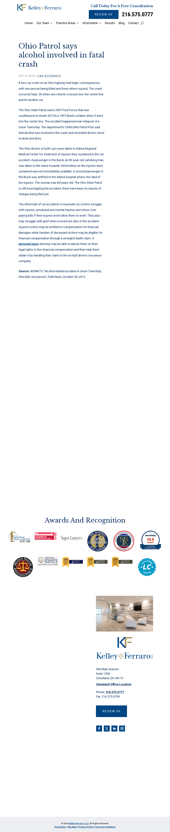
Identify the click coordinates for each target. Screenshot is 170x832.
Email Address (36, 724)
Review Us (104, 14)
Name (29, 687)
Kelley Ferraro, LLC (79, 823)
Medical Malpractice (131, 333)
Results (110, 23)
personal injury (29, 244)
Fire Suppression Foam (135, 309)
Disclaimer (30, 777)
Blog (122, 23)
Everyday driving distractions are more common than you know (134, 160)
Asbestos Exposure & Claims (131, 234)
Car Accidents (49, 75)
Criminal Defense (129, 285)
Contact (133, 23)
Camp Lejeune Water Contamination (133, 248)
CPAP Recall (132, 276)
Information (90, 23)
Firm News (131, 318)
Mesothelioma (133, 342)
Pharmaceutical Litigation (134, 368)
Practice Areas (66, 23)
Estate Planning (134, 300)
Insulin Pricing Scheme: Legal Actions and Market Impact (133, 142)
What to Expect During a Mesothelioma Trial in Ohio (134, 124)
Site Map (72, 827)
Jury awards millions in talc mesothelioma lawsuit (133, 191)
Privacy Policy (48, 777)
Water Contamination (133, 403)
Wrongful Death (134, 412)
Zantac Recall (133, 419)
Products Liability (135, 377)
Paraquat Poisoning (130, 357)
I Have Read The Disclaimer (47, 788)
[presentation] (49, 804)
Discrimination (133, 293)
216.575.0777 (137, 14)
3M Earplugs (132, 217)
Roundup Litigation (130, 385)
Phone (30, 706)
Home (29, 23)
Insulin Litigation (134, 325)
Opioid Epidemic (134, 349)
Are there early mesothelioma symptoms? (133, 175)
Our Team (43, 23)
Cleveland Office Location (113, 684)
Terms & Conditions (105, 827)
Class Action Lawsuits (132, 267)
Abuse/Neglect (134, 223)
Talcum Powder (134, 394)
